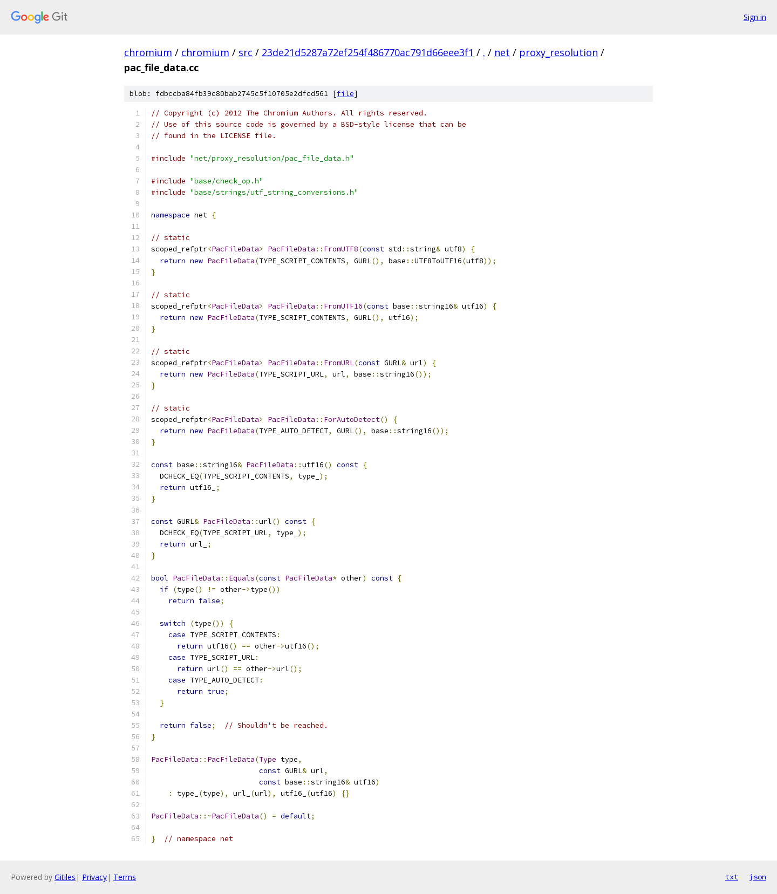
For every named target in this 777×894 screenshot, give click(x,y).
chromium (148, 52)
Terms (124, 877)
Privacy (94, 877)
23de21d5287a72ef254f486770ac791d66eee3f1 (368, 52)
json (757, 877)
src (245, 52)
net (502, 52)
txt (731, 877)
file (345, 93)
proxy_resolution (558, 52)
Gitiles (65, 877)
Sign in (755, 17)
